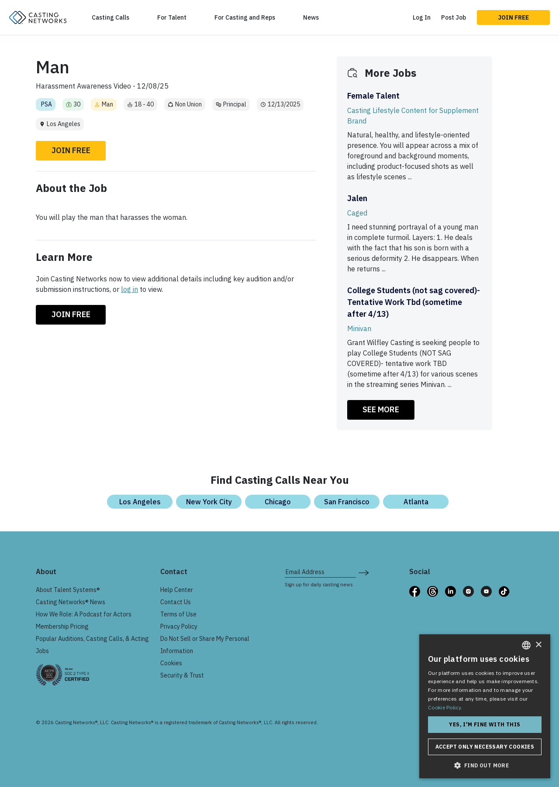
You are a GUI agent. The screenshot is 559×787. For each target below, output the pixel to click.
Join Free (513, 17)
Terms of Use (178, 614)
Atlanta (416, 501)
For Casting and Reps (244, 17)
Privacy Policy (178, 626)
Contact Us (175, 602)
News (311, 17)
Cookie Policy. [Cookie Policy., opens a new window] (445, 707)
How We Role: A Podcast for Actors (83, 614)
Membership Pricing (62, 626)
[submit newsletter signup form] (363, 572)
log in (129, 289)
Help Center (176, 590)
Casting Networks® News (70, 602)
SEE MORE (380, 409)
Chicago (278, 501)
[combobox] (526, 645)
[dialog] (484, 706)
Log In (422, 17)
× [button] (538, 645)
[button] (485, 765)
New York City (209, 501)
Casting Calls (110, 17)
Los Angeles (140, 501)
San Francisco (346, 501)
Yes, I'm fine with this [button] (484, 724)
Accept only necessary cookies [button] (485, 746)
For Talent (171, 17)
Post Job (453, 17)
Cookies (171, 663)
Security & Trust (182, 675)
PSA (46, 104)
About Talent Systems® (68, 590)
